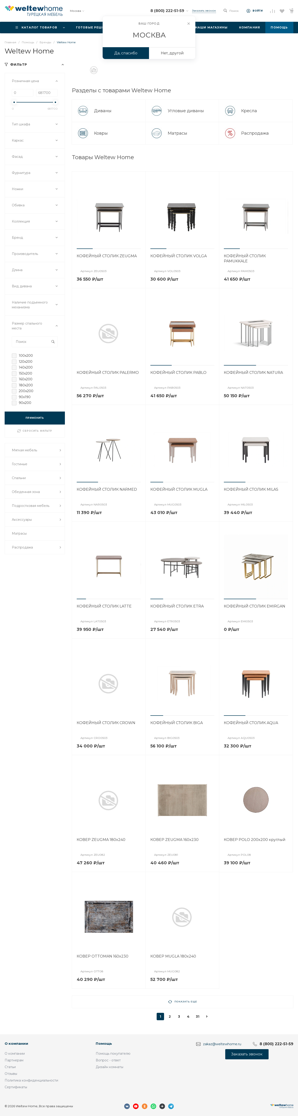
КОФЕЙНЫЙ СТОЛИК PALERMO (108, 372)
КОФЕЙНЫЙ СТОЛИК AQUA (251, 723)
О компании (16, 1043)
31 (197, 1016)
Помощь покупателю (113, 1053)
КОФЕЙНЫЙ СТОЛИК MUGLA (178, 489)
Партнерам (14, 1060)
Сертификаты (16, 1087)
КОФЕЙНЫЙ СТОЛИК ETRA (177, 606)
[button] (85, 248)
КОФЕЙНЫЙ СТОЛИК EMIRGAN (254, 606)
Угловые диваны (186, 110)
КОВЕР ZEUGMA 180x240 (101, 839)
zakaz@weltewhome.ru (222, 1044)
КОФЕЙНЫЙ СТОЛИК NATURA (253, 372)
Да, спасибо (125, 53)
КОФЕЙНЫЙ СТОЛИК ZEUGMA (107, 256)
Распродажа (255, 133)
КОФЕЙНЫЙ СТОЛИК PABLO (178, 372)
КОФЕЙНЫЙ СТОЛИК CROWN (106, 723)
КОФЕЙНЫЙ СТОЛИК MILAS (251, 489)
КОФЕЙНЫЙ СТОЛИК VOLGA (178, 256)
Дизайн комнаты (109, 1067)
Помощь (104, 1043)
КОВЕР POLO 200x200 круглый (254, 839)
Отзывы (11, 1074)
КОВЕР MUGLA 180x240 (173, 956)
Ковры (101, 133)
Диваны (103, 110)
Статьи (10, 1067)
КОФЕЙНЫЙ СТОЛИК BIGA (176, 723)
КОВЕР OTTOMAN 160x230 (102, 956)
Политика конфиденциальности (31, 1080)
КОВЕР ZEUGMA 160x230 (174, 839)
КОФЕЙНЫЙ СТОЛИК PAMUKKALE (245, 258)
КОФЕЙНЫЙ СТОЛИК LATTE (104, 606)
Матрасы (178, 133)
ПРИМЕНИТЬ (34, 417)
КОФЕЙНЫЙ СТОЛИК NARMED (107, 489)
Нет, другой (172, 53)
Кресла (249, 110)
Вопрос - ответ (108, 1060)
